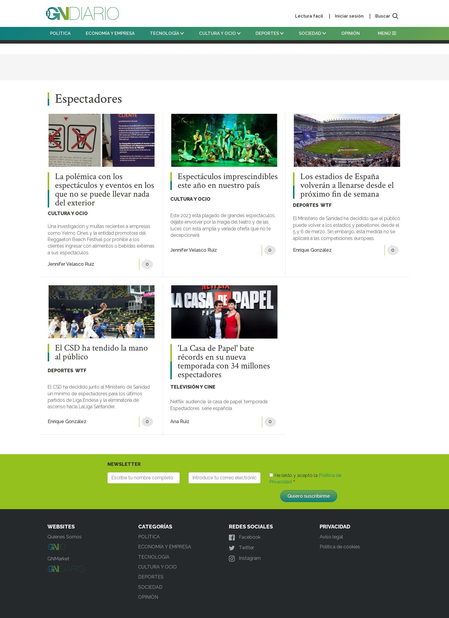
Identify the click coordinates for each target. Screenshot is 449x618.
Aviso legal (331, 537)
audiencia (196, 401)
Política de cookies (340, 547)
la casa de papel (225, 401)
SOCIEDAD (312, 33)
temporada (256, 401)
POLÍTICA (60, 33)
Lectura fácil (309, 16)
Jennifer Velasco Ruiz (71, 264)
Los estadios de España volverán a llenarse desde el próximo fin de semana (347, 185)
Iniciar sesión (349, 16)
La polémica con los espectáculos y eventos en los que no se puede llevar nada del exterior (104, 189)
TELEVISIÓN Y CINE (192, 387)
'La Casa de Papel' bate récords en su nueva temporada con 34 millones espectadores (224, 361)
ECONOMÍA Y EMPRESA (110, 33)
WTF (326, 205)
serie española (217, 408)
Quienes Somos (64, 537)
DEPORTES (270, 33)
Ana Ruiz (179, 421)
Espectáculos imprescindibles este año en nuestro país (228, 181)
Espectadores (185, 408)
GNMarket (58, 559)
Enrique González (312, 250)
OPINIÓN (350, 33)
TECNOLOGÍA (167, 33)
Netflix (177, 401)
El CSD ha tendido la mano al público (101, 352)
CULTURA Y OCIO (220, 33)
